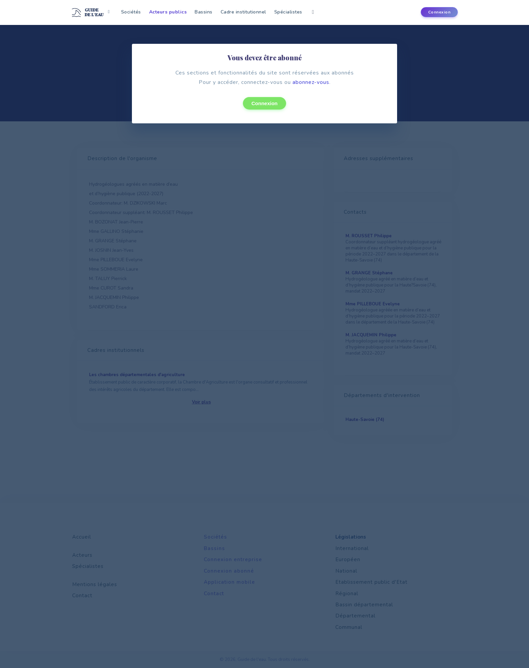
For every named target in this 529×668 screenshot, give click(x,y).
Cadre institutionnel (243, 12)
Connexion (264, 103)
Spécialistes (288, 12)
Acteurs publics (168, 12)
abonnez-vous (311, 82)
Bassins (204, 12)
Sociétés (131, 12)
